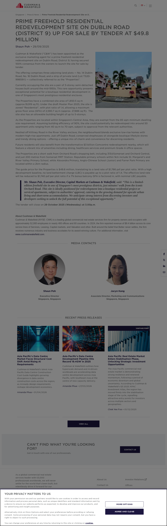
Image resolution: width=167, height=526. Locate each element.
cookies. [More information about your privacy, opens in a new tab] (89, 523)
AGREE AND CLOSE (124, 511)
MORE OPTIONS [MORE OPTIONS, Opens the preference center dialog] (124, 504)
